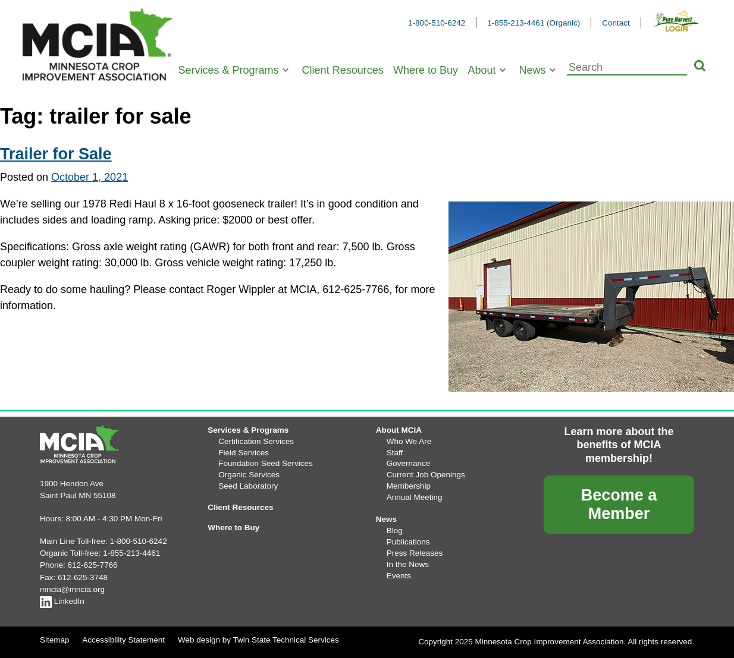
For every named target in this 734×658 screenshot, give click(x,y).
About (481, 70)
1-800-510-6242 (436, 22)
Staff (395, 452)
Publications (408, 541)
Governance (409, 463)
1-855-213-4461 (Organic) (533, 22)
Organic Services (249, 474)
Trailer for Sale (56, 154)
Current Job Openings (426, 474)
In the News (408, 564)
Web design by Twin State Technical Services (258, 639)
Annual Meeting (415, 497)
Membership (409, 485)
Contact (616, 22)
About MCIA (399, 430)
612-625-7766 (93, 565)
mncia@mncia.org (72, 589)
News (532, 70)
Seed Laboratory (248, 485)
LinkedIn (62, 601)
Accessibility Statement (123, 639)
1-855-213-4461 (131, 553)
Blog (395, 530)
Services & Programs (228, 70)
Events (399, 575)
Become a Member (619, 504)
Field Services (243, 452)
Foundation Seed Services (265, 463)
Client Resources (343, 70)
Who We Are (409, 441)
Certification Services (256, 441)
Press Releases (415, 553)
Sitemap (55, 639)
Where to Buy (425, 70)
